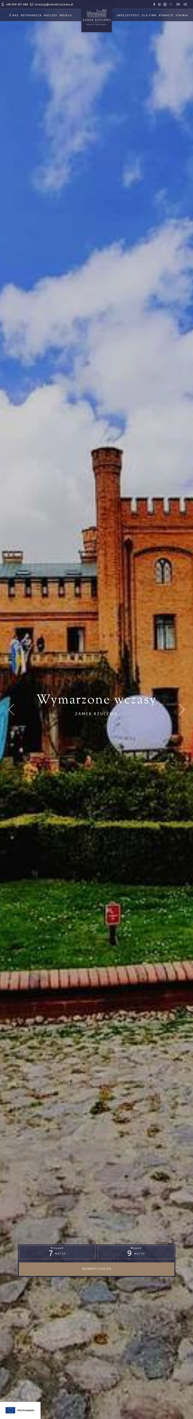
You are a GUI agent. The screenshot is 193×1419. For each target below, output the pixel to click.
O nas (14, 15)
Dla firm (149, 15)
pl (171, 4)
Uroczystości (128, 15)
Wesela (66, 15)
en (178, 4)
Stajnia (182, 15)
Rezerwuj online (96, 1269)
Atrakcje (166, 15)
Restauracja (31, 15)
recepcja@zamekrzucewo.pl (51, 4)
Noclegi (50, 15)
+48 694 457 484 (14, 4)
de (185, 4)
